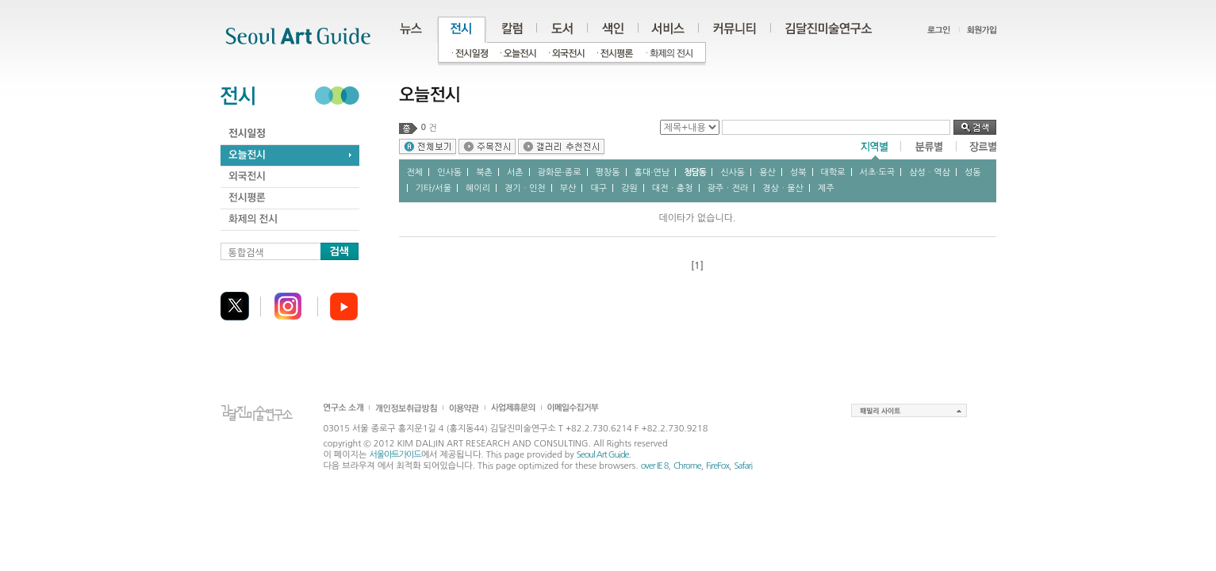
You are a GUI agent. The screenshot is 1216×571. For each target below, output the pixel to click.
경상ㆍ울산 (783, 188)
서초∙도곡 (878, 172)
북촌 (484, 172)
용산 (767, 172)
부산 (568, 188)
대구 (598, 188)
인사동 (449, 172)
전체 (415, 172)
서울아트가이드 (394, 454)
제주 (826, 188)
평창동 (608, 172)
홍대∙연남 (652, 172)
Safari (743, 466)
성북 (798, 172)
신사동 (732, 172)
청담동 (695, 172)
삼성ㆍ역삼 (929, 172)
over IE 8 (655, 466)
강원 (629, 188)
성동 (973, 172)
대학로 (833, 172)
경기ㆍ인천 (525, 188)
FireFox (717, 466)
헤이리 (478, 188)
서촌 (515, 172)
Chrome (687, 466)
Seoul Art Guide (603, 454)
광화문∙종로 (559, 172)
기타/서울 (434, 188)
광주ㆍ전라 (728, 188)
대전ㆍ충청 (672, 188)
